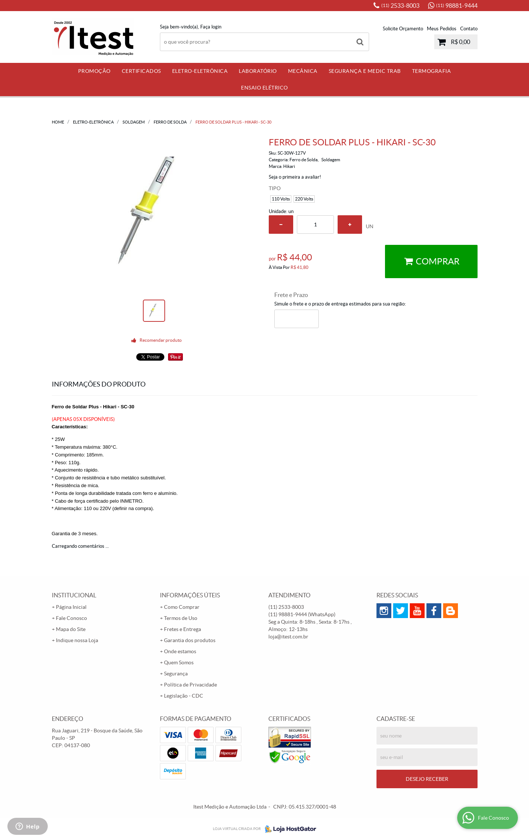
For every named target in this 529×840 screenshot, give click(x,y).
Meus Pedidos (441, 28)
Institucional (74, 595)
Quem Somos (179, 662)
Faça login (210, 27)
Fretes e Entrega (182, 629)
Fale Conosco (71, 618)
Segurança (176, 674)
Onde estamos (180, 651)
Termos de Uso (180, 618)
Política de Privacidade (190, 685)
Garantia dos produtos (189, 640)
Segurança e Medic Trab (365, 71)
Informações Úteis (190, 595)
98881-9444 (457, 5)
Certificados (141, 71)
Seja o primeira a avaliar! (295, 177)
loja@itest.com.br (288, 637)
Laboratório (258, 71)
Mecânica (303, 71)
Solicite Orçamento (403, 28)
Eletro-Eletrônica (200, 71)
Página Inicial (71, 607)
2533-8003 (400, 5)
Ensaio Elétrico (264, 88)
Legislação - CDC (183, 696)
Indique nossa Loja (77, 640)
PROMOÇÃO (94, 71)
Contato (469, 28)
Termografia (431, 71)
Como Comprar (182, 607)
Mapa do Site (71, 629)
